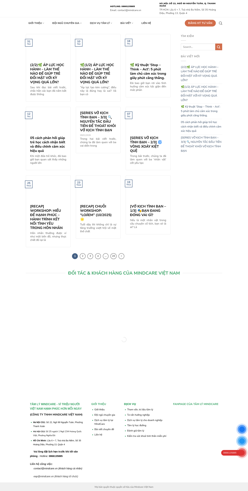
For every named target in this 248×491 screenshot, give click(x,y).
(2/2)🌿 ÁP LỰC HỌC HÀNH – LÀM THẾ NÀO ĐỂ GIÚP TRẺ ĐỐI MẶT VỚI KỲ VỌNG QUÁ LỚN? (199, 73)
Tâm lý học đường (136, 425)
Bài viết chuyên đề (104, 429)
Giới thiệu (36, 23)
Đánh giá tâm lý (135, 430)
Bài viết (126, 23)
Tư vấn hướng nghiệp (138, 415)
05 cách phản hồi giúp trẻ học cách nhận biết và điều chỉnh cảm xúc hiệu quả (201, 126)
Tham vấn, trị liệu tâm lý (140, 409)
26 (113, 256)
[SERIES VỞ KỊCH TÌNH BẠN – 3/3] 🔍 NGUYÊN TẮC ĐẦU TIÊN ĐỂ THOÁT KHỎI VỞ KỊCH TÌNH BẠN (201, 144)
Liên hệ (146, 23)
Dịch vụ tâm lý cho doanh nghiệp (144, 420)
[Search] (220, 23)
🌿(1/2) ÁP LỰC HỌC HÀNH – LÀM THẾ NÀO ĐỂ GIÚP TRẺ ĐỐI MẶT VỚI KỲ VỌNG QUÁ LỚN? (199, 93)
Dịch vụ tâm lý (101, 23)
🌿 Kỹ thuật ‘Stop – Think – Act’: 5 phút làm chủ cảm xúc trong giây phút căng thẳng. (200, 111)
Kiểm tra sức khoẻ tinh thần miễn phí (146, 436)
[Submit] (218, 47)
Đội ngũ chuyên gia (67, 23)
